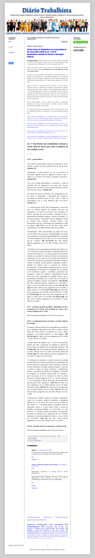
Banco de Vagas (64, 533)
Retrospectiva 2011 (53, 533)
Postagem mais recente (34, 517)
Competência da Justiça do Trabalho (38, 535)
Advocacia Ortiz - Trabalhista (29, 33)
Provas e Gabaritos (62, 532)
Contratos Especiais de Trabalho (58, 535)
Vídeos (45, 533)
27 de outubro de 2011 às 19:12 (44, 450)
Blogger (62, 549)
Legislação (49, 527)
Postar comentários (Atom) (39, 520)
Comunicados (31, 532)
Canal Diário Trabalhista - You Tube (44, 33)
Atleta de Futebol (39, 538)
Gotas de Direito (42, 532)
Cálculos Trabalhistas (35, 533)
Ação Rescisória (48, 538)
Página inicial (47, 517)
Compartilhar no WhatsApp (16, 545)
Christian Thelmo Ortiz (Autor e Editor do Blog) (44, 464)
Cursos (55, 536)
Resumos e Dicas (33, 530)
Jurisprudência (37, 440)
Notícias (61, 527)
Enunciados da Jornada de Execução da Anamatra (39, 536)
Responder (34, 459)
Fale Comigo (17, 33)
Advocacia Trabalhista (37, 524)
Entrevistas (62, 536)
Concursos (58, 524)
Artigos (61, 528)
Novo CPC (52, 532)
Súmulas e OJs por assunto (54, 530)
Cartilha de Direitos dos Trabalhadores (41, 528)
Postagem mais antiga (61, 517)
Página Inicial (10, 33)
